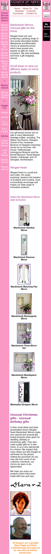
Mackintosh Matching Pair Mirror (24, 288)
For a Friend (4, 123)
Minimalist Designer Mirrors (6, 94)
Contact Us (31, 13)
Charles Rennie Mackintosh (6, 143)
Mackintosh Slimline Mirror (24, 229)
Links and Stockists (5, 152)
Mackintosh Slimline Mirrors (6, 27)
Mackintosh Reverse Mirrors (6, 36)
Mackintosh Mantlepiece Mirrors (7, 74)
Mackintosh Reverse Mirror (24, 258)
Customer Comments (24, 12)
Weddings (6, 112)
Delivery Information (6, 161)
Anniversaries (7, 117)
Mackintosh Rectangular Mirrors (7, 55)
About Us (27, 8)
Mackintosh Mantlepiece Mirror (24, 376)
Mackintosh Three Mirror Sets (6, 65)
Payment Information (6, 168)
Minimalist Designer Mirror (24, 404)
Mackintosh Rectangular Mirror (24, 317)
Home (17, 8)
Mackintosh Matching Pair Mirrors (6, 45)
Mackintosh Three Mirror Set (24, 346)
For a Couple (4, 130)
